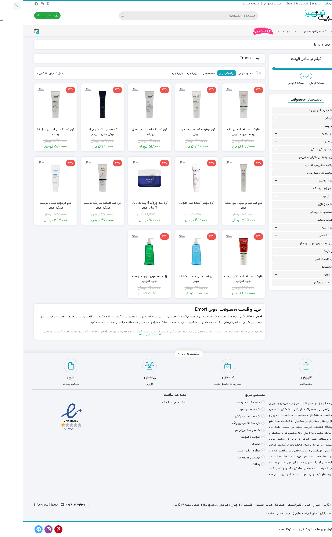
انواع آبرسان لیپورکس (303, 282)
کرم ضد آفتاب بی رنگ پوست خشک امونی (79, 205)
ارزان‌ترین (170, 73)
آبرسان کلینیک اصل (304, 259)
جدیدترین (186, 73)
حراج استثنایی (241, 31)
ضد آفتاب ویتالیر (305, 220)
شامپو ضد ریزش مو (224, 430)
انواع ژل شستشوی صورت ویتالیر (296, 243)
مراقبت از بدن (307, 228)
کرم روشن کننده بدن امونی (174, 203)
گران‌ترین (154, 73)
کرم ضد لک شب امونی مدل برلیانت (127, 131)
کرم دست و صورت (225, 409)
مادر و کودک (308, 251)
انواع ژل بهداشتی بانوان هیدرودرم (295, 157)
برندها (260, 31)
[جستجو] (170, 15)
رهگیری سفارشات (311, 4)
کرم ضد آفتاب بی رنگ (223, 423)
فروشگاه (313, 31)
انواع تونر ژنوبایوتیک (303, 188)
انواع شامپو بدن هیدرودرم (300, 173)
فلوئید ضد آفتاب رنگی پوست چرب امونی (221, 278)
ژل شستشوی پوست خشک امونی (174, 278)
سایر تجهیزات (307, 267)
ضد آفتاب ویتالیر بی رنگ (300, 110)
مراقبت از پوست (306, 181)
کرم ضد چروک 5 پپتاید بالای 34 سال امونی (127, 205)
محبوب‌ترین (223, 73)
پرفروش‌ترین (204, 73)
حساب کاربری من (249, 4)
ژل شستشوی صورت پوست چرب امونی (126, 278)
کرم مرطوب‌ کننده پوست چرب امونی (174, 131)
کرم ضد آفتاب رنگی (225, 416)
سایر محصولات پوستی (301, 212)
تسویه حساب (228, 4)
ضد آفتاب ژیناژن (305, 204)
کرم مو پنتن (308, 126)
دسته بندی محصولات (287, 31)
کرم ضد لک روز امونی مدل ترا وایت (33, 131)
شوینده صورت (228, 437)
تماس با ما (279, 4)
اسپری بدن (309, 141)
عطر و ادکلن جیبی (226, 450)
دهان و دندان (307, 133)
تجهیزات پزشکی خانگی (302, 149)
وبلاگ (266, 4)
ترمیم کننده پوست (225, 402)
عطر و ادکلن (308, 275)
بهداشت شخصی (306, 235)
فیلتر (283, 76)
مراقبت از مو (308, 196)
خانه (315, 44)
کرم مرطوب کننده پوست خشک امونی (32, 205)
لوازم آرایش (309, 118)
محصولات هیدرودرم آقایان (299, 165)
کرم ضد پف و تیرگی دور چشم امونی (220, 205)
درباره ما (293, 4)
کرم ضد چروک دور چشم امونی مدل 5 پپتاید (80, 131)
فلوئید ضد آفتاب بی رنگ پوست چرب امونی (221, 131)
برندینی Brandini (226, 457)
